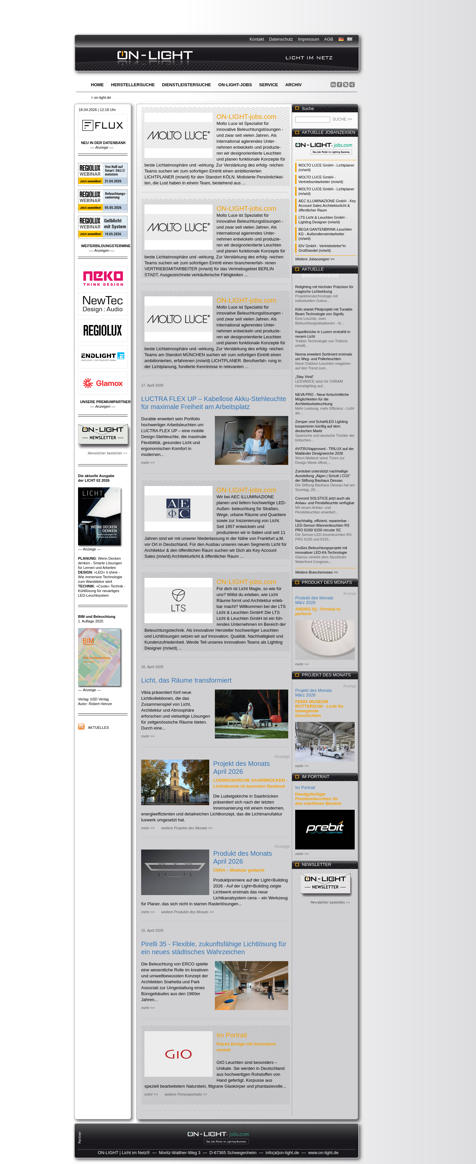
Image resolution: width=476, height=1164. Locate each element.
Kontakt (257, 39)
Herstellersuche (133, 84)
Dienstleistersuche (186, 84)
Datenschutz (281, 39)
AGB (328, 39)
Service (268, 84)
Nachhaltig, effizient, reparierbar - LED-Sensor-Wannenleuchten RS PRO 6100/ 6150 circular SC (322, 525)
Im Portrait (232, 1035)
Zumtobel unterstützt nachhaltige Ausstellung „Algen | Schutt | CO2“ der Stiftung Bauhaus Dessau (322, 475)
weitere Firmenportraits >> (186, 1094)
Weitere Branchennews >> (316, 572)
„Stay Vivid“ (304, 377)
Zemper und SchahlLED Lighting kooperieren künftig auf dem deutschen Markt (321, 426)
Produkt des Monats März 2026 (314, 600)
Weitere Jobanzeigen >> (315, 259)
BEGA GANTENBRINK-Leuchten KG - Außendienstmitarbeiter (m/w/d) (325, 234)
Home (97, 84)
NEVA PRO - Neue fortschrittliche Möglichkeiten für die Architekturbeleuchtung (322, 399)
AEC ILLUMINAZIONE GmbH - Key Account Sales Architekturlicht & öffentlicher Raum (327, 205)
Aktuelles (98, 728)
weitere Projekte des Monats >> (187, 828)
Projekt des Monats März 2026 (313, 692)
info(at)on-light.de (282, 1152)
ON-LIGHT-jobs (235, 84)
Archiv (293, 84)
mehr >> (148, 463)
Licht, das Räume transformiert (186, 680)
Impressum (308, 39)
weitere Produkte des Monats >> (187, 912)
